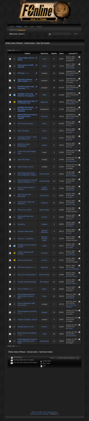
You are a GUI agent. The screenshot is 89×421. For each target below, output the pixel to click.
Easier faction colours (26, 167)
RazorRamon (72, 335)
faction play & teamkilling (27, 333)
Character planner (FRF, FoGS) (25, 80)
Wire (69, 183)
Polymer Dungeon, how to (27, 319)
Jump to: (52, 358)
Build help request (24, 267)
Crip (57, 414)
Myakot (70, 197)
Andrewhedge (44, 181)
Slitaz (44, 95)
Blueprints (21, 224)
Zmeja (44, 138)
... (18, 50)
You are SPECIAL (44, 231)
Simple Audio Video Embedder (39, 414)
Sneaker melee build (25, 231)
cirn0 (44, 59)
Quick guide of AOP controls (25, 66)
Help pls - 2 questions (26, 239)
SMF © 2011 (42, 412)
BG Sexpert (44, 282)
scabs (44, 246)
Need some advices (25, 260)
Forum (19, 26)
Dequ (44, 123)
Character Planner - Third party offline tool (27, 138)
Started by (44, 53)
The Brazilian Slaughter (71, 306)
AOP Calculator (23, 131)
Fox (69, 96)
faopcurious (44, 341)
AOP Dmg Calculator (25, 123)
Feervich (44, 116)
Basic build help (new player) (26, 217)
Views (61, 53)
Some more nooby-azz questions (26, 203)
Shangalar (71, 68)
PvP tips (21, 73)
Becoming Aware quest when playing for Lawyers (27, 174)
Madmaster (71, 103)
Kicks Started (44, 174)
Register (39, 26)
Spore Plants (44, 210)
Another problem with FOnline (26, 253)
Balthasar (44, 102)
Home (12, 26)
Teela (44, 66)
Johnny (44, 260)
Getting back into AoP (26, 327)
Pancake (44, 253)
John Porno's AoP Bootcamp (24, 195)
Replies (54, 53)
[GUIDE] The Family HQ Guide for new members (25, 109)
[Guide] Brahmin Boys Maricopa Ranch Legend (26, 116)
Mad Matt (71, 190)
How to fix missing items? (27, 275)
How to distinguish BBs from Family (26, 304)
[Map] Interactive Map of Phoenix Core (26, 102)
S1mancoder (72, 161)
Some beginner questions (27, 311)
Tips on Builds (23, 289)
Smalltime (71, 298)
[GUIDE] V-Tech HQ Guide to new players (26, 95)
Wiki (25, 26)
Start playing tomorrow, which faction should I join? (26, 296)
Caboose (71, 75)
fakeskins (44, 267)
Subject (27, 53)
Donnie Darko (44, 275)
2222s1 (44, 327)
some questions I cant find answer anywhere (27, 181)
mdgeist (44, 224)
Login (32, 26)
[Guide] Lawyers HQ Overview (26, 87)
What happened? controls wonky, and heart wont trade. (27, 341)
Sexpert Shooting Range (27, 282)
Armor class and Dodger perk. (27, 152)
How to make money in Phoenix (26, 188)
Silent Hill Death (24, 159)
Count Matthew (44, 188)
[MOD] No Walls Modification (24, 145)
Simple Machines (52, 412)
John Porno (44, 195)
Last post (73, 53)
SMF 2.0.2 (35, 412)
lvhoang (70, 89)
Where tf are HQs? (25, 210)
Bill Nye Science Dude (44, 238)
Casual (44, 217)
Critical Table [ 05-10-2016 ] (26, 59)
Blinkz (44, 289)
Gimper (70, 132)
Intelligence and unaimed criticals (27, 246)
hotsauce (44, 203)
